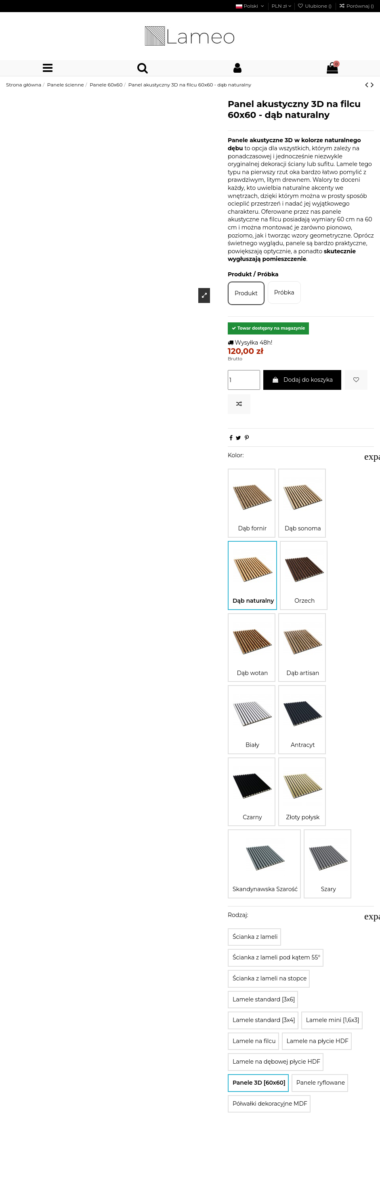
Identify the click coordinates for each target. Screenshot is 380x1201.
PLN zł (281, 6)
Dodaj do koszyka (302, 379)
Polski (250, 6)
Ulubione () (315, 6)
